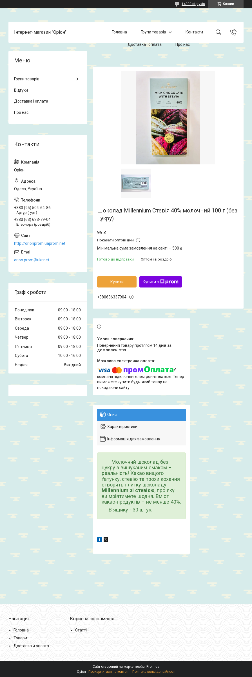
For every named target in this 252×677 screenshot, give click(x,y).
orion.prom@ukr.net (31, 260)
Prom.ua (152, 667)
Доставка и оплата (31, 646)
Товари (20, 638)
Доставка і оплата (145, 44)
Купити (117, 282)
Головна (119, 32)
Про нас (182, 44)
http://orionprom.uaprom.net (39, 243)
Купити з (161, 281)
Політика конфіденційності (153, 672)
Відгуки (21, 90)
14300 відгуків (193, 4)
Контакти (194, 32)
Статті (81, 630)
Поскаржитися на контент (109, 672)
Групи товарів (153, 32)
